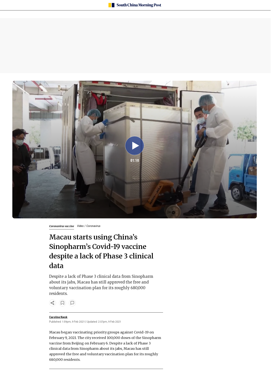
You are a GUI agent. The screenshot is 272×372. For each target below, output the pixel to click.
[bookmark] (62, 302)
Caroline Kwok (58, 317)
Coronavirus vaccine (61, 226)
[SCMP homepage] (134, 5)
